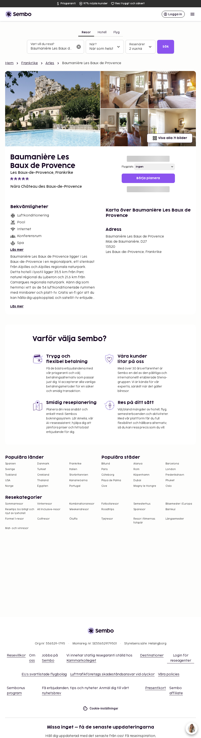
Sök (166, 46)
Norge (9, 486)
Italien (73, 469)
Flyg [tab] (116, 32)
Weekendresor (79, 509)
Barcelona (172, 463)
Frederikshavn (175, 474)
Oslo (169, 486)
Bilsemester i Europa (179, 503)
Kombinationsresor (81, 503)
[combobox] (52, 49)
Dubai (137, 480)
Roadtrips (107, 509)
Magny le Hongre (144, 486)
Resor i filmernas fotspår (144, 520)
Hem (9, 63)
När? (92, 44)
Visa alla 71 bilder (169, 138)
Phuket (170, 480)
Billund (105, 463)
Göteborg (107, 474)
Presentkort (155, 688)
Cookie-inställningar (100, 708)
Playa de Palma (111, 480)
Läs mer (17, 249)
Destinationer (152, 655)
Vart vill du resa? (42, 44)
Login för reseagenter (180, 658)
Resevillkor (16, 655)
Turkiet (41, 469)
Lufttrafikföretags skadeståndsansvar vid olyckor (112, 674)
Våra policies (168, 674)
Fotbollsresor (110, 503)
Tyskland (10, 474)
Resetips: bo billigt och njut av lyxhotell (19, 511)
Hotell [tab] (102, 32)
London (171, 469)
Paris (104, 469)
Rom (136, 469)
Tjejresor (107, 518)
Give (104, 486)
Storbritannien (78, 474)
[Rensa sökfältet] (78, 46)
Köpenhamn (141, 474)
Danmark (43, 463)
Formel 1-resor (14, 518)
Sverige (10, 469)
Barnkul (170, 509)
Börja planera (148, 178)
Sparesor (139, 509)
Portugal (74, 486)
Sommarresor (14, 503)
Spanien (10, 463)
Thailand (43, 480)
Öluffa (73, 518)
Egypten (42, 486)
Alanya (137, 463)
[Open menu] (192, 14)
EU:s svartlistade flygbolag (44, 674)
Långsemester (175, 518)
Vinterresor (44, 503)
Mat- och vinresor (16, 528)
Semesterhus (141, 503)
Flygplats (127, 166)
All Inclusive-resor (48, 509)
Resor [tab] (86, 32)
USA (7, 480)
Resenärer (137, 44)
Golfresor (43, 518)
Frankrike (29, 63)
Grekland (43, 474)
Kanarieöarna (78, 480)
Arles (50, 63)
